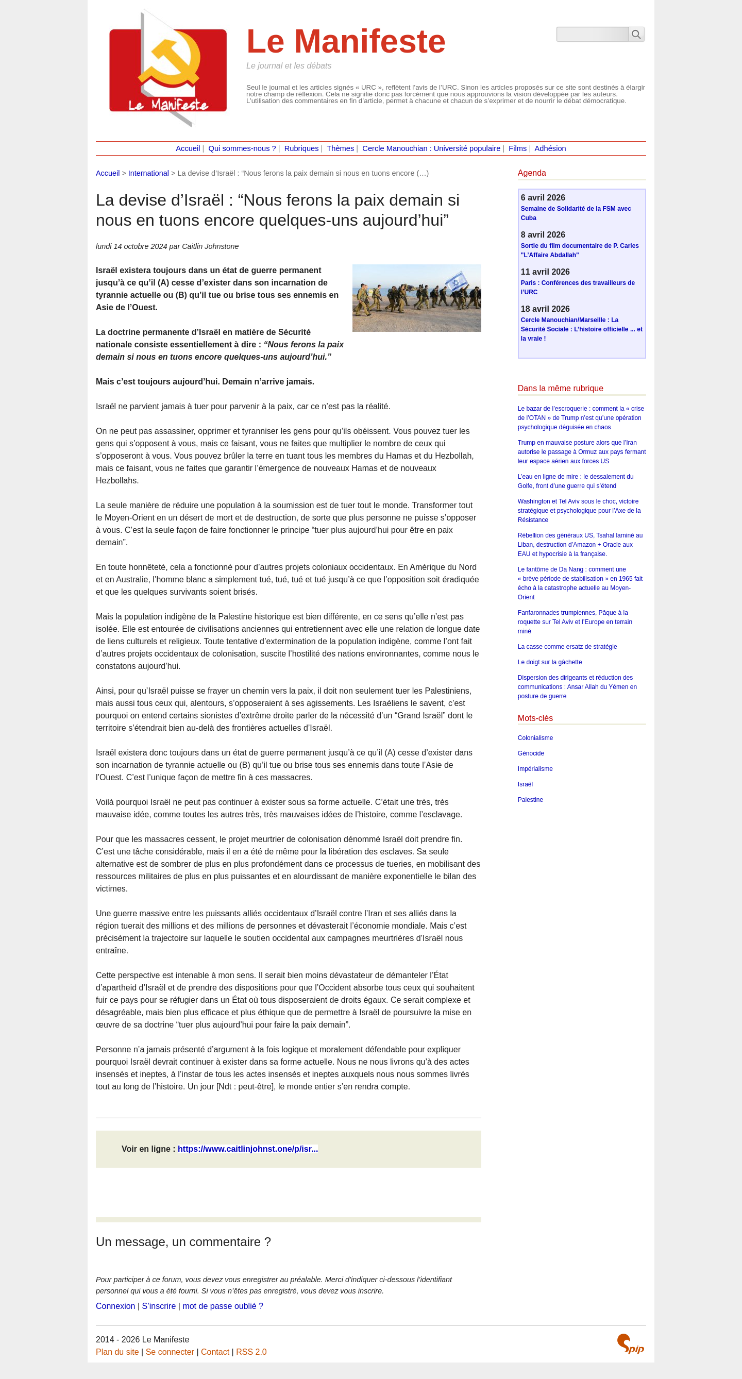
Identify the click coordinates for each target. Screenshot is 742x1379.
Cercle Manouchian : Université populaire (431, 148)
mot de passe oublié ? (222, 1306)
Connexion (116, 1306)
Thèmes (340, 148)
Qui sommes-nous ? (242, 148)
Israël (525, 784)
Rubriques (301, 148)
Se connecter (170, 1352)
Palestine (530, 799)
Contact (215, 1352)
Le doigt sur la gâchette (550, 662)
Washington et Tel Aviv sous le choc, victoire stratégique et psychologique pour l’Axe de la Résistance (579, 511)
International (148, 173)
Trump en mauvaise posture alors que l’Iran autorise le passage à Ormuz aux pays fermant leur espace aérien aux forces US (582, 452)
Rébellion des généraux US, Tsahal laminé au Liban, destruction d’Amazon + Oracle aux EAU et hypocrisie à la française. (580, 545)
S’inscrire (159, 1306)
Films (518, 148)
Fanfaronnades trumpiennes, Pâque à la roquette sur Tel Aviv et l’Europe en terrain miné (575, 622)
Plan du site (117, 1352)
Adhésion (550, 148)
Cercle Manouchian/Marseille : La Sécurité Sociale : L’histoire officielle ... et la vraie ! (582, 329)
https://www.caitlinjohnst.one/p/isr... (248, 1149)
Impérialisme (535, 768)
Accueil (188, 148)
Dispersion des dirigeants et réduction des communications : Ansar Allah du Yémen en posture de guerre (577, 687)
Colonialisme (535, 738)
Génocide (531, 753)
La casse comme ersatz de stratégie (567, 646)
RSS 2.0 (251, 1352)
